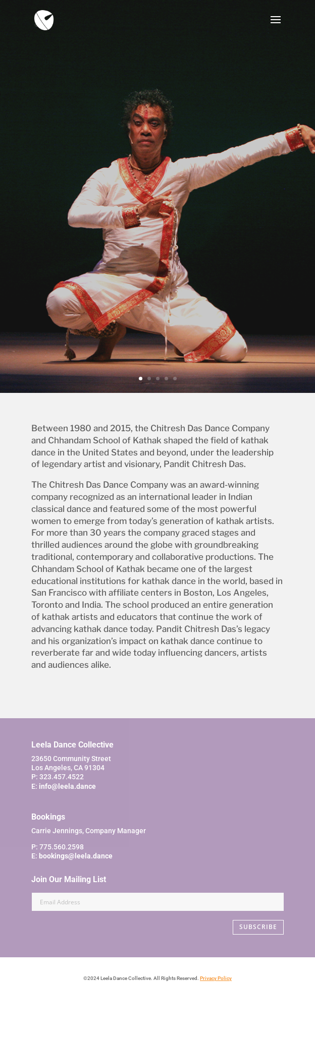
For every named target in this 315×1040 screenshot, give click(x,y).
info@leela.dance (67, 786)
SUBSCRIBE (258, 926)
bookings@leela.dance (76, 856)
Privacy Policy (216, 978)
